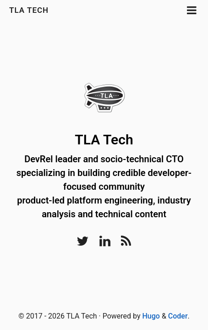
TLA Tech (29, 10)
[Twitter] (82, 243)
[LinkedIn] (104, 243)
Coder (178, 316)
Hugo (151, 316)
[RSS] (126, 243)
